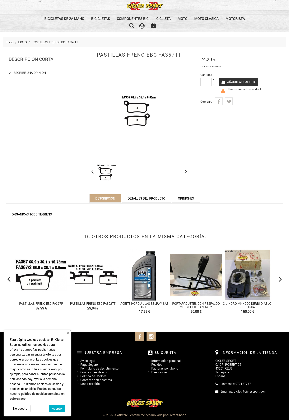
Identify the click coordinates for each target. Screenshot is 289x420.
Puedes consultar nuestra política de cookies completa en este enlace (37, 393)
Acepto (57, 408)
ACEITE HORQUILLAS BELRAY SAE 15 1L (144, 305)
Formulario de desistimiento (99, 368)
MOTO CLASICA (206, 18)
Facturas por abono (164, 368)
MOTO (182, 18)
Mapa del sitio (90, 384)
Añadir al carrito (242, 82)
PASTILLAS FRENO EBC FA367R (41, 303)
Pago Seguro (89, 364)
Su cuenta (165, 352)
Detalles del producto (146, 198)
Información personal (166, 361)
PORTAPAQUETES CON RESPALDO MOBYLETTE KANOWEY (196, 305)
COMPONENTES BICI (133, 18)
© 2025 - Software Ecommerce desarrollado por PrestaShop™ (144, 415)
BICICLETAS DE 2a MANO (64, 18)
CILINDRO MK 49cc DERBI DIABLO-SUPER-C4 (247, 305)
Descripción (105, 198)
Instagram (151, 336)
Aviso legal (87, 361)
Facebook (139, 336)
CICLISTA (163, 18)
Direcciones (159, 372)
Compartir (218, 101)
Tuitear (228, 101)
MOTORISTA (235, 18)
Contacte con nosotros (96, 380)
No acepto (20, 408)
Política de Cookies (93, 376)
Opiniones (186, 198)
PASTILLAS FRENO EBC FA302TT (92, 303)
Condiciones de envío (94, 372)
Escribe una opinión (27, 72)
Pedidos (156, 364)
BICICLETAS (100, 18)
